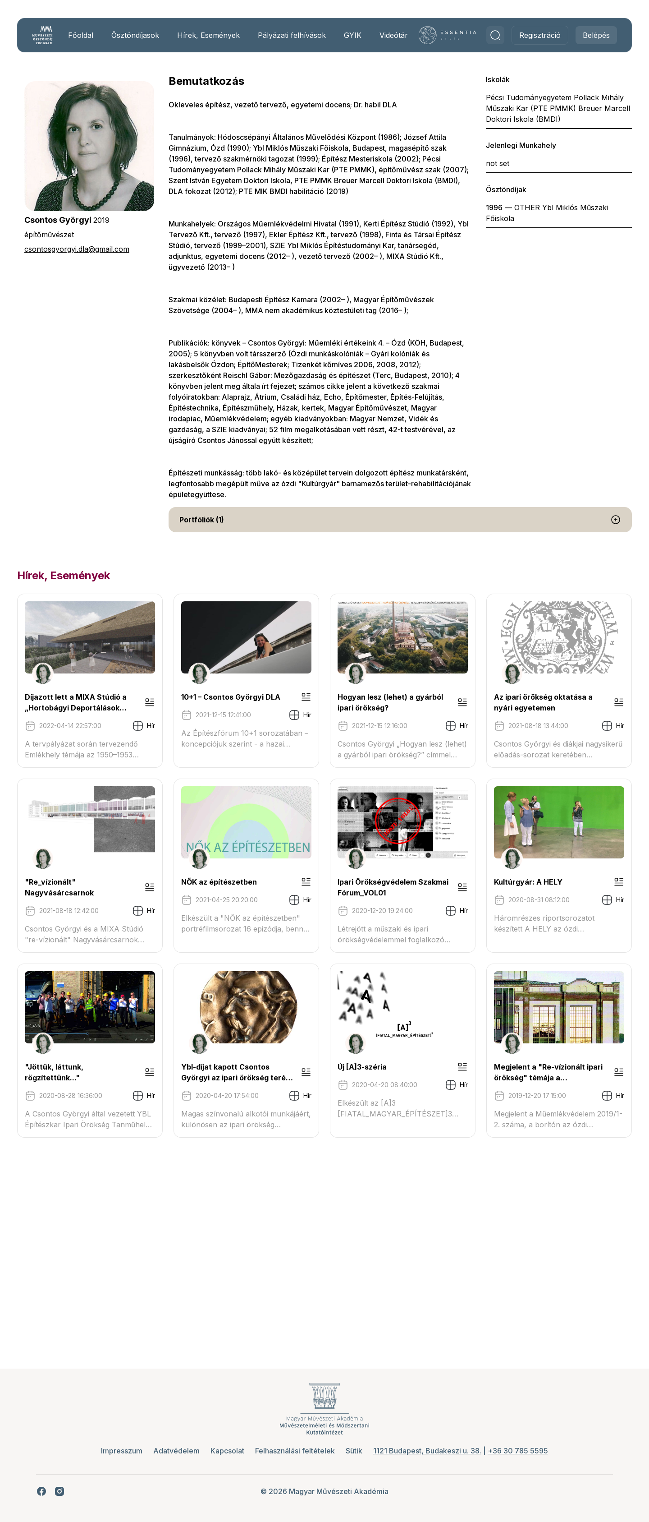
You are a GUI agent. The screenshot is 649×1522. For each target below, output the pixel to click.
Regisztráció (532, 40)
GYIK (351, 40)
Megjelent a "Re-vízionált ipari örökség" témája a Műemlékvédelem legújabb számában (511, 1267)
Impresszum (121, 1450)
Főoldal (87, 40)
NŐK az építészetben (477, 891)
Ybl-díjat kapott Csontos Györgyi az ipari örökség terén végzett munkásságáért (106, 1267)
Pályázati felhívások (278, 40)
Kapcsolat (227, 1450)
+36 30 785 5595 (518, 1450)
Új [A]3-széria (260, 1261)
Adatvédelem (176, 1450)
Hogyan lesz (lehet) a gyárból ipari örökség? (518, 706)
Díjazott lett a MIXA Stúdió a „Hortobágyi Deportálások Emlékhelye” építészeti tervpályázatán (107, 712)
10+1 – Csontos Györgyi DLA (285, 706)
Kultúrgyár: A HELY (270, 1076)
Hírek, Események (203, 40)
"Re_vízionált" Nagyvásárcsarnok (297, 891)
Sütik (354, 1450)
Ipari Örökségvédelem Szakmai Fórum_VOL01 (88, 1082)
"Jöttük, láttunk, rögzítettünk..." (496, 1076)
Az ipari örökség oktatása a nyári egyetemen (92, 897)
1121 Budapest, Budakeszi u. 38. (427, 1450)
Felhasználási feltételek (295, 1450)
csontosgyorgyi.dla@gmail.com (84, 258)
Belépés (588, 40)
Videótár (392, 40)
